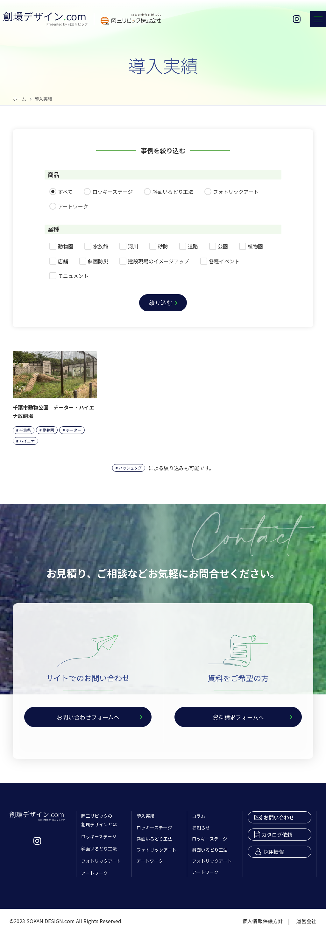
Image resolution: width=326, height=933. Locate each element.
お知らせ (201, 827)
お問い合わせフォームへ (88, 717)
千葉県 (25, 430)
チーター (73, 430)
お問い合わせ (274, 817)
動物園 (48, 430)
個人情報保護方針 (262, 921)
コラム (198, 816)
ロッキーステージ (99, 836)
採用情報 (269, 851)
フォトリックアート (101, 861)
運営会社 (306, 921)
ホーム (19, 99)
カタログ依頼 (273, 834)
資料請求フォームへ (238, 717)
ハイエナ (27, 440)
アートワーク (94, 873)
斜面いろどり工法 (99, 848)
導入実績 (145, 816)
